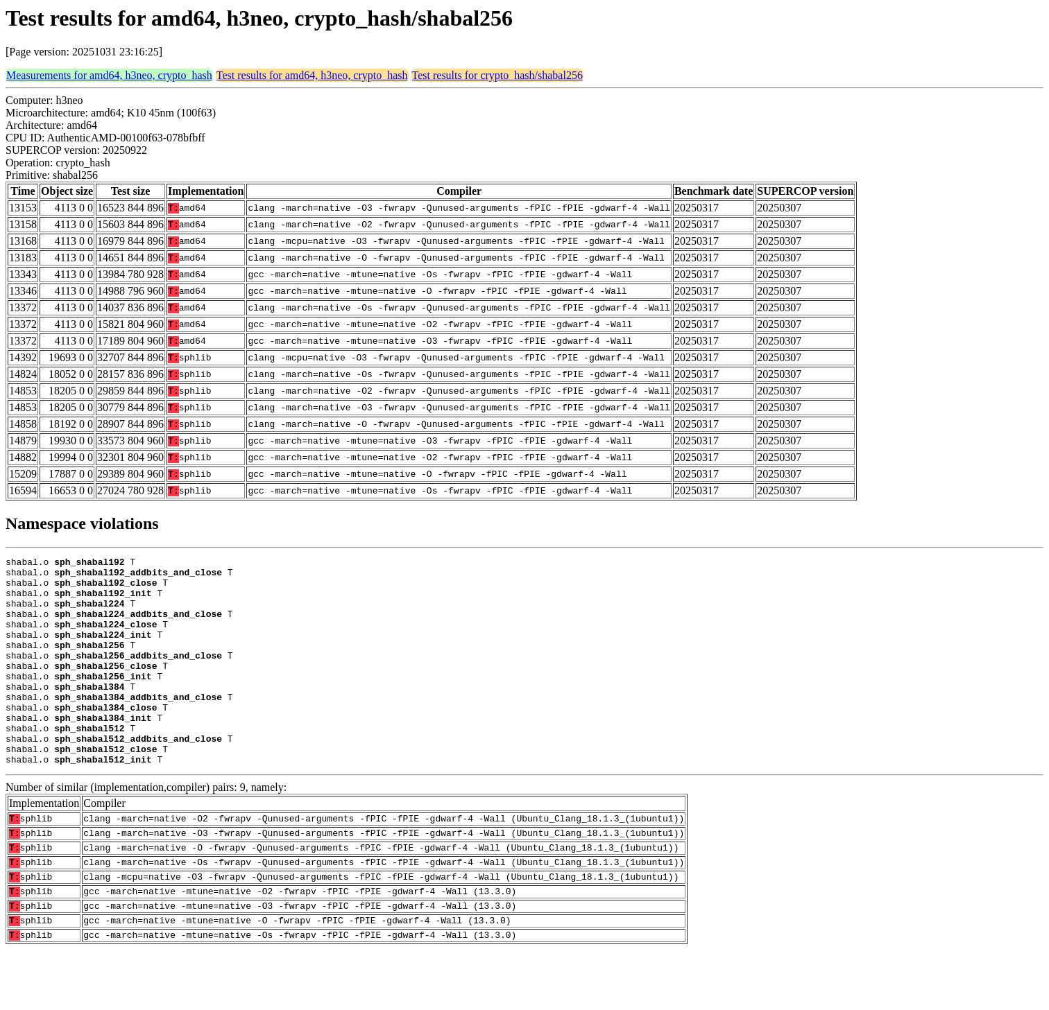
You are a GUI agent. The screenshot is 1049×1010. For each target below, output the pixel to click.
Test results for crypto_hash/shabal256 (497, 75)
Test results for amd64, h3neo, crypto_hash (312, 75)
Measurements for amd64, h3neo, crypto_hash (109, 75)
